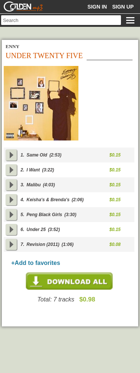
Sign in (97, 7)
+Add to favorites (35, 263)
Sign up (123, 7)
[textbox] (61, 20)
